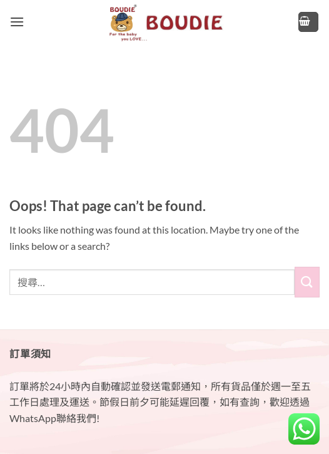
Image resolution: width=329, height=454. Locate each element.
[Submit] (307, 282)
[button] (16, 21)
